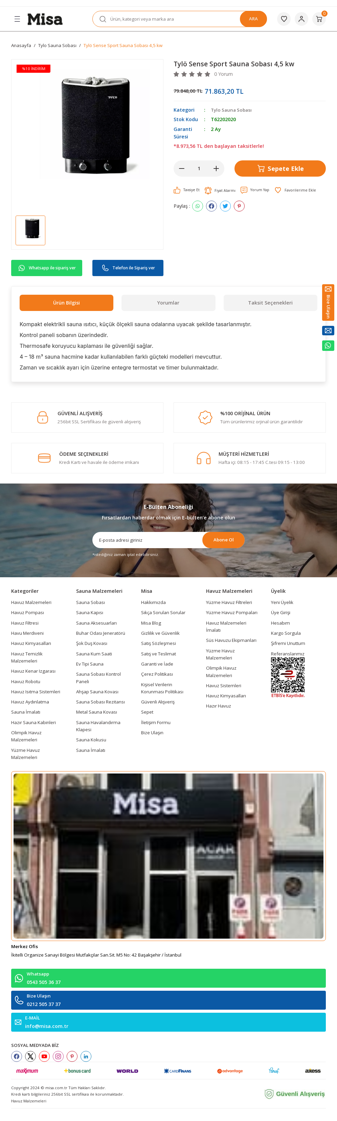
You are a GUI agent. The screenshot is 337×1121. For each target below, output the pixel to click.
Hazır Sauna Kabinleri (33, 722)
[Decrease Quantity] (182, 168)
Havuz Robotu (25, 681)
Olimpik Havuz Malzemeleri (26, 736)
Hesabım (280, 623)
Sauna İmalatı (25, 712)
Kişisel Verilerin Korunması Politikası (162, 688)
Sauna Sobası (90, 602)
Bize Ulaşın (152, 733)
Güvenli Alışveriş (158, 702)
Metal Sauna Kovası (96, 712)
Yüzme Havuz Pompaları (231, 612)
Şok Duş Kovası (91, 643)
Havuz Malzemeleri (31, 602)
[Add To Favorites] (299, 190)
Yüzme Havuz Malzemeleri (25, 753)
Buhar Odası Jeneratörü (100, 633)
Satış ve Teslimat (158, 654)
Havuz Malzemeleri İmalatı (226, 626)
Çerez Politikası (157, 674)
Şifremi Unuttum (288, 643)
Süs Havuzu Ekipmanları (231, 640)
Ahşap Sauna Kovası (97, 692)
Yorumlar (168, 302)
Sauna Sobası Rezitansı (100, 702)
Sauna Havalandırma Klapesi (98, 726)
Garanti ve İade (157, 664)
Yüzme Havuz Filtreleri (229, 602)
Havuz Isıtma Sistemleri (35, 692)
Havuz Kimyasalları (31, 643)
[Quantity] (199, 168)
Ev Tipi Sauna (90, 664)
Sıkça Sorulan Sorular (163, 612)
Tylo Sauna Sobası (232, 110)
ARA (253, 19)
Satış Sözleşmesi (158, 643)
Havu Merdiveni (27, 633)
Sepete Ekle (280, 168)
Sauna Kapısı (89, 612)
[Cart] (319, 19)
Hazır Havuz (218, 706)
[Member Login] (301, 19)
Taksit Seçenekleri (270, 302)
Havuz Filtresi (25, 623)
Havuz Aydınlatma (30, 702)
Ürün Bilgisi (66, 302)
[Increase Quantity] (216, 168)
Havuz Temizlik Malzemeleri (27, 657)
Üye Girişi (280, 612)
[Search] (179, 19)
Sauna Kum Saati (94, 654)
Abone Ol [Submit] (224, 540)
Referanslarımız (288, 654)
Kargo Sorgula (286, 633)
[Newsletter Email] (168, 540)
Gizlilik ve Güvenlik (160, 633)
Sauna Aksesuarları (96, 623)
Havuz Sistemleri (223, 685)
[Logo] (45, 18)
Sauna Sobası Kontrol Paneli (98, 677)
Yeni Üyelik (282, 602)
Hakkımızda (153, 602)
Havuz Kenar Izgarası (33, 671)
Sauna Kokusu (91, 740)
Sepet (147, 712)
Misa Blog (151, 623)
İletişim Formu (156, 722)
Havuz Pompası (27, 612)
